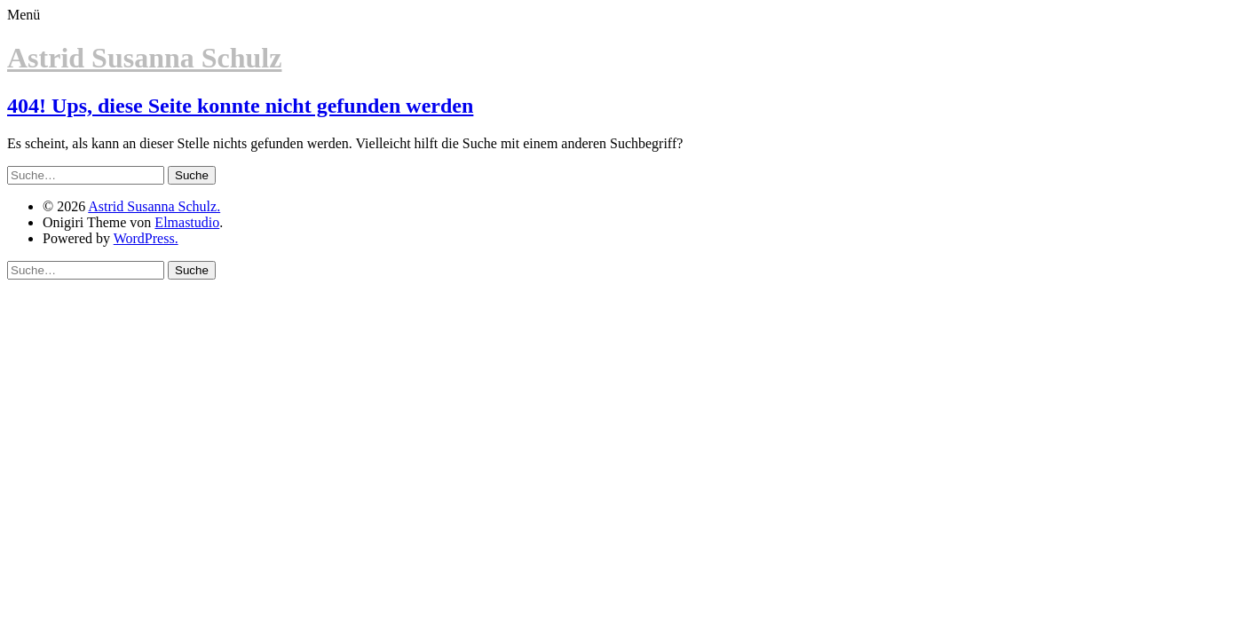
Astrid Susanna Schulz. (154, 206)
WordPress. (146, 238)
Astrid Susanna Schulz (144, 58)
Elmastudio (186, 222)
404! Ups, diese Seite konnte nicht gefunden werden (240, 105)
